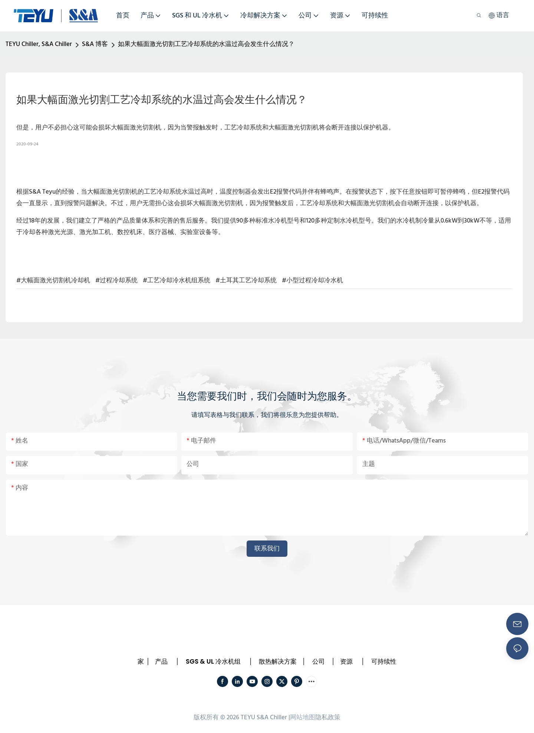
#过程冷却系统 (116, 281)
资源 (346, 661)
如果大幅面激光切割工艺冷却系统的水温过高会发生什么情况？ (206, 44)
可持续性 (383, 661)
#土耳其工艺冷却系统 (246, 281)
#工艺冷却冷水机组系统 (176, 281)
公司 (318, 661)
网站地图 (302, 718)
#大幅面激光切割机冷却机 (53, 281)
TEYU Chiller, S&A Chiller (39, 44)
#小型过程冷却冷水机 (312, 281)
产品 (161, 661)
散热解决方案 (278, 661)
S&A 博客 (95, 44)
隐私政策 (327, 718)
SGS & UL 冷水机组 (213, 661)
